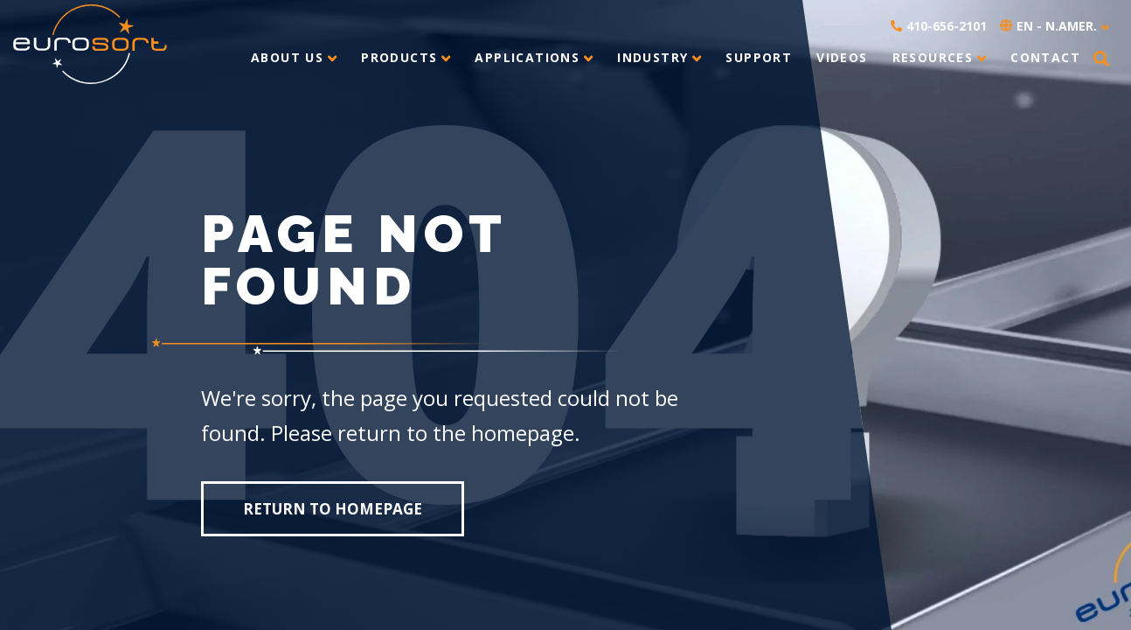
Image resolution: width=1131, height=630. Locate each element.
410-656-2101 (939, 25)
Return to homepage (332, 509)
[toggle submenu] (330, 58)
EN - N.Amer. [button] (1048, 25)
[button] (1101, 59)
